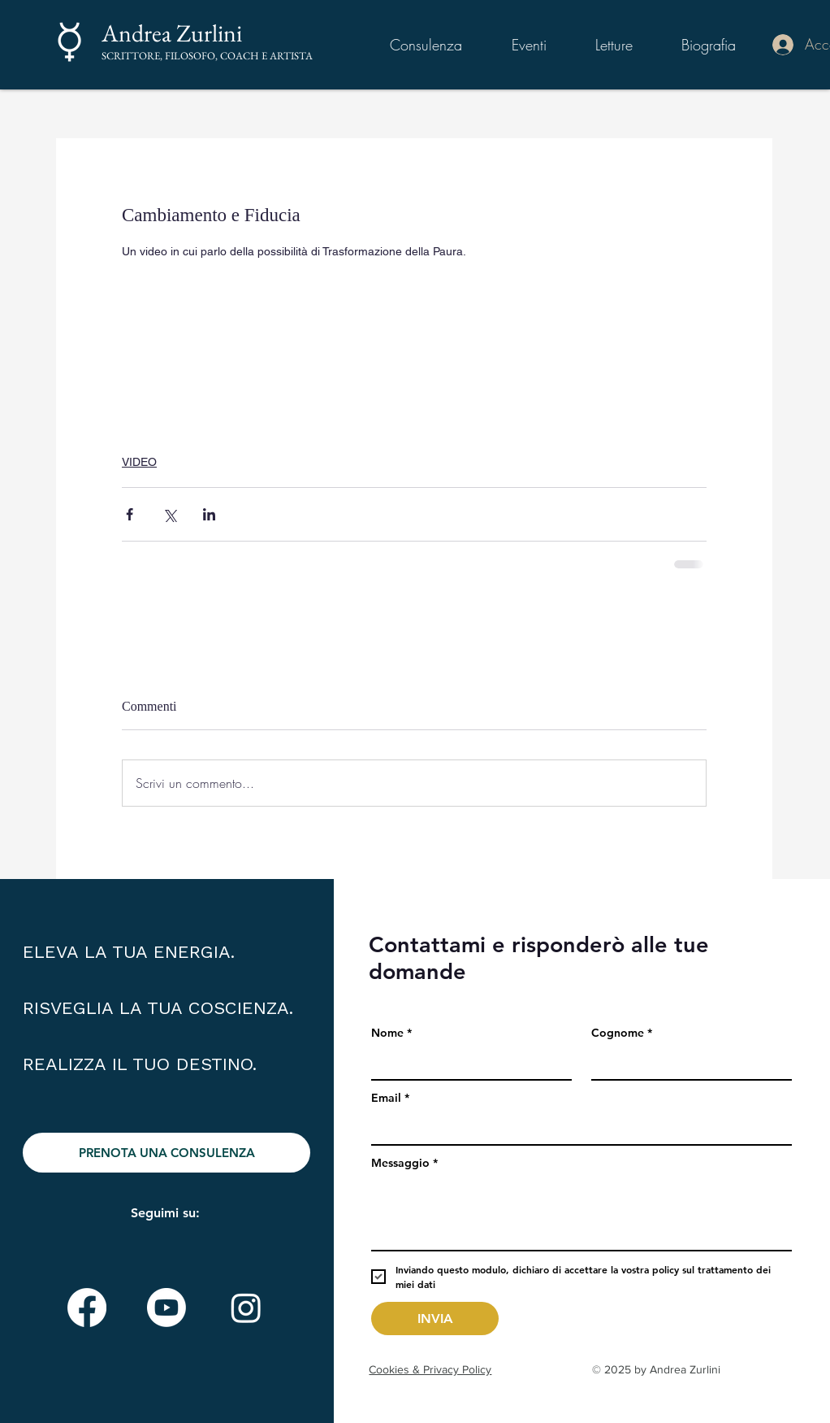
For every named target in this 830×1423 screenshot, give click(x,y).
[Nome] (466, 1063)
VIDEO (139, 461)
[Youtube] (166, 1307)
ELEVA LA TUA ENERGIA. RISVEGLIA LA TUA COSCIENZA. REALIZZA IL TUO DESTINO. (158, 1008)
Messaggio (404, 1163)
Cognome (621, 1033)
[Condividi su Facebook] (129, 514)
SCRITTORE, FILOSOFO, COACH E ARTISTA (207, 56)
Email (390, 1098)
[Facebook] (86, 1307)
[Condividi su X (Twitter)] (169, 514)
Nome (391, 1033)
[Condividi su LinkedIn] (209, 514)
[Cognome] (686, 1063)
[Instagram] (246, 1307)
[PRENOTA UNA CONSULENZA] (166, 1153)
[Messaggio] (581, 1213)
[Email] (576, 1128)
